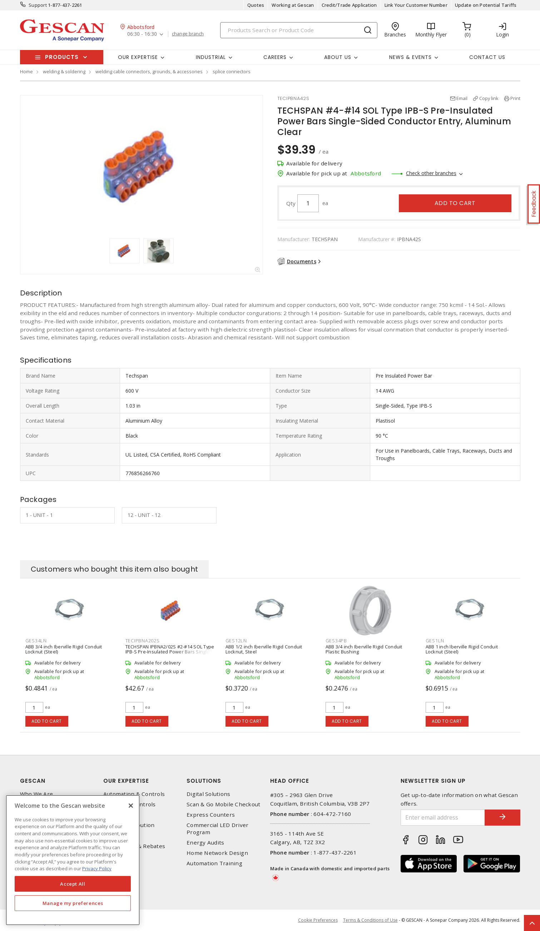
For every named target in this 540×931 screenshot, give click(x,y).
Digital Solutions (208, 794)
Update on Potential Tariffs (486, 5)
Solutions (204, 781)
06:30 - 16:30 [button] (142, 34)
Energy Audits (205, 842)
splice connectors (232, 71)
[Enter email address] (443, 818)
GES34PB (336, 640)
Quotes (255, 5)
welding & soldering (64, 71)
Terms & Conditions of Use (370, 920)
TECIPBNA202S (142, 640)
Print (515, 98)
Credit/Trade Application (349, 5)
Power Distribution (129, 825)
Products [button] (62, 57)
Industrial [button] (211, 57)
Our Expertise (126, 781)
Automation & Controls (134, 794)
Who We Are (36, 794)
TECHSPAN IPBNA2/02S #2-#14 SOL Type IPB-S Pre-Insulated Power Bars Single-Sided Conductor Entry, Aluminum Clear (169, 651)
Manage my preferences (73, 903)
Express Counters (211, 814)
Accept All (72, 884)
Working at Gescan (293, 5)
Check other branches (431, 173)
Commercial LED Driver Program (217, 828)
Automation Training (214, 863)
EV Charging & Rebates (134, 846)
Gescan (32, 781)
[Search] (298, 30)
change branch (188, 34)
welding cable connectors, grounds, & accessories (149, 71)
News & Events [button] (410, 57)
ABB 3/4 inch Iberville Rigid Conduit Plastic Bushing (364, 649)
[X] (131, 805)
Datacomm (117, 814)
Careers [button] (275, 57)
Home (26, 71)
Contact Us (487, 57)
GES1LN (435, 640)
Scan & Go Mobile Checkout (223, 804)
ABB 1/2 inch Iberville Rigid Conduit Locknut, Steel (264, 649)
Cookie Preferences (318, 920)
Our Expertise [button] (138, 57)
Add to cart (455, 203)
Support (38, 5)
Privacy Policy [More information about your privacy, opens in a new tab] (97, 868)
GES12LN (236, 640)
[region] (73, 860)
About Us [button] (337, 57)
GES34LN (36, 640)
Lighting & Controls (129, 804)
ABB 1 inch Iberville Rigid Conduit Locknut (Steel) (462, 649)
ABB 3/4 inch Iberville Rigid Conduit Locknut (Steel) (63, 649)
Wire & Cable (120, 835)
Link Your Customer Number (416, 5)
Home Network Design (217, 853)
